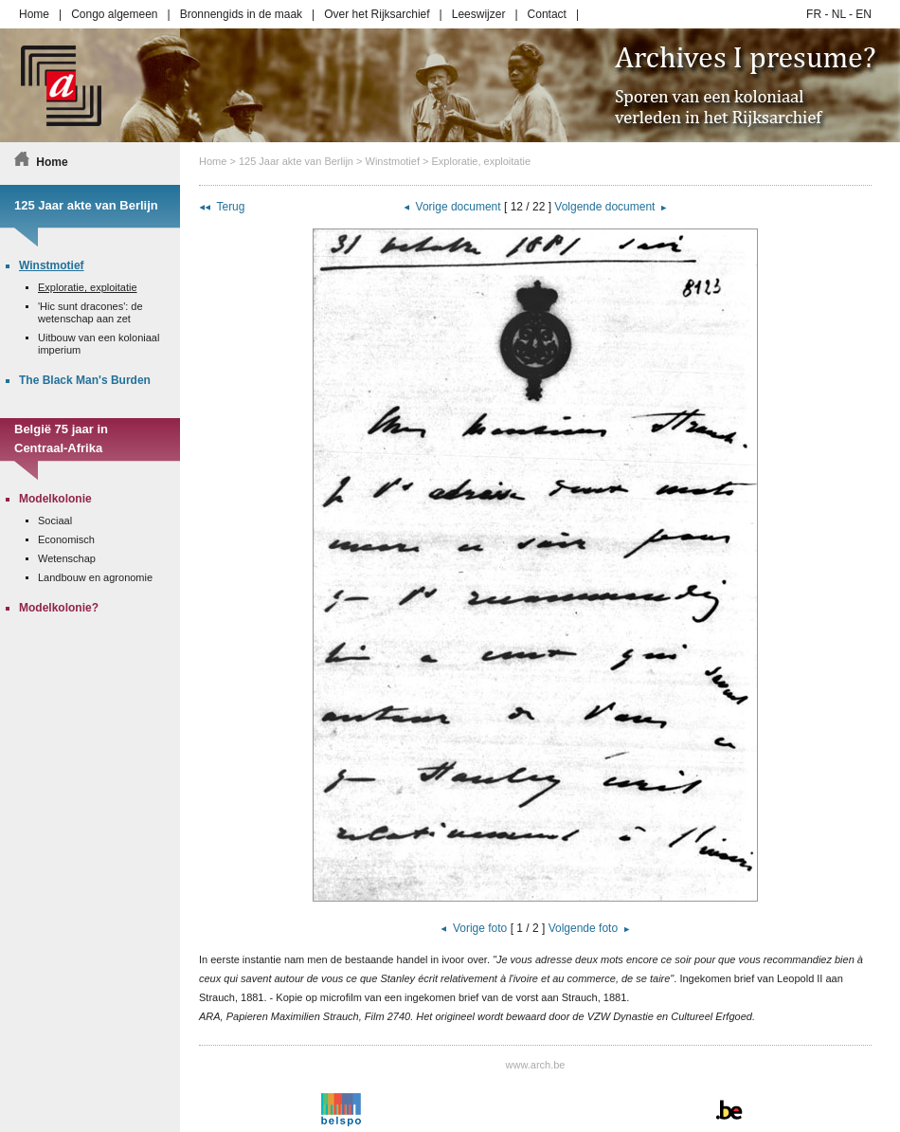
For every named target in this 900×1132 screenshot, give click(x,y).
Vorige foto (480, 928)
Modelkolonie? (59, 607)
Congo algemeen (114, 14)
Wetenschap (67, 558)
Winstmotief (393, 161)
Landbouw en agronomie (95, 577)
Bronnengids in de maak (241, 14)
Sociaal (55, 520)
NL (839, 14)
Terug (230, 206)
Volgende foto (583, 928)
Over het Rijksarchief (376, 14)
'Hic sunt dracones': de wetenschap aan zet (90, 312)
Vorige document (458, 206)
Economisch (66, 539)
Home (34, 14)
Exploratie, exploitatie (481, 161)
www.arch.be (536, 1064)
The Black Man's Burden (85, 380)
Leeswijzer (479, 14)
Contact (547, 14)
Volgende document (604, 206)
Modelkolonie (55, 498)
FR (813, 14)
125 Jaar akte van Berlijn (296, 161)
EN (863, 14)
